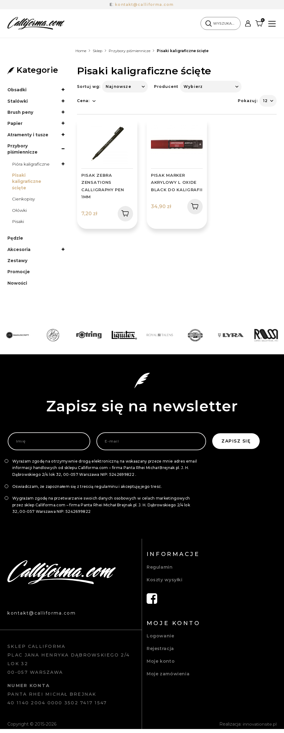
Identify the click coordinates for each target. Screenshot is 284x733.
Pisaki (18, 224)
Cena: (83, 100)
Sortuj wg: (88, 86)
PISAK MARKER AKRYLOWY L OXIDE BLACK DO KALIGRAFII (176, 182)
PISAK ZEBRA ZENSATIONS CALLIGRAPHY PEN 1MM (102, 186)
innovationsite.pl (259, 728)
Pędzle (15, 241)
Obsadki (17, 90)
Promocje (18, 275)
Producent (166, 86)
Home (80, 50)
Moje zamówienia (168, 677)
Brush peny (20, 112)
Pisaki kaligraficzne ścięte (27, 183)
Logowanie (160, 639)
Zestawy (17, 263)
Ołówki (19, 212)
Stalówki (17, 101)
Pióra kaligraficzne (31, 165)
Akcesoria (19, 252)
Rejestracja (160, 652)
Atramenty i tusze (28, 135)
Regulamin (160, 571)
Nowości (17, 286)
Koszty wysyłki (165, 583)
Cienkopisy (23, 201)
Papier (14, 124)
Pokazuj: (248, 100)
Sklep (97, 50)
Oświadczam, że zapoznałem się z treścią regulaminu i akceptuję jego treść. (87, 490)
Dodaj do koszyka (123, 213)
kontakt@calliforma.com (144, 4)
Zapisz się (235, 445)
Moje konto (161, 665)
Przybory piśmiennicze (129, 50)
